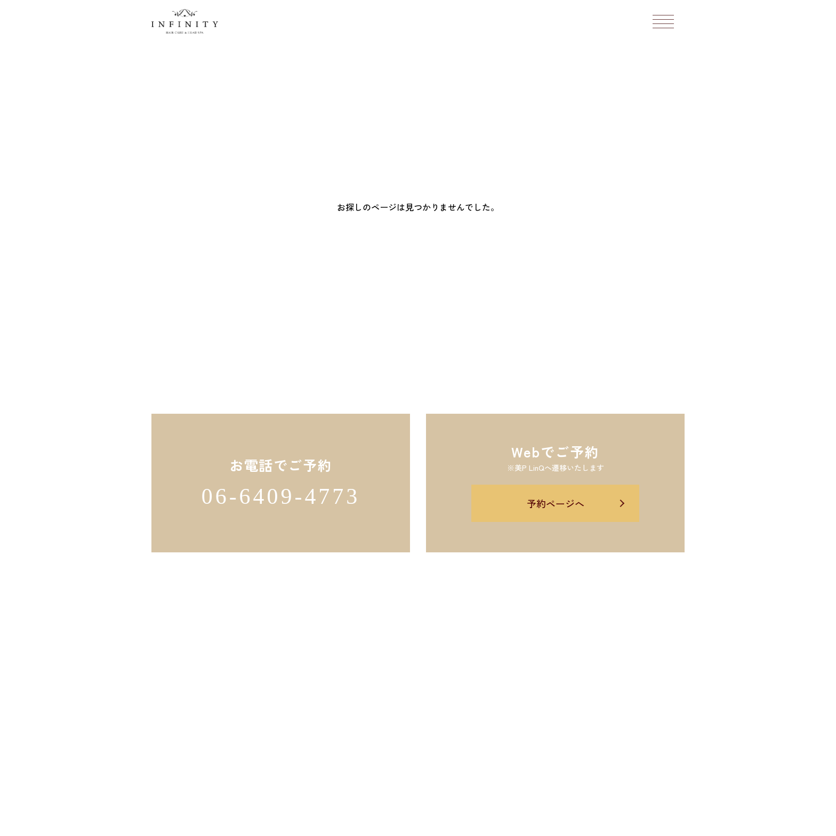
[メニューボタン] (663, 21)
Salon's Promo (497, 821)
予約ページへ (555, 503)
